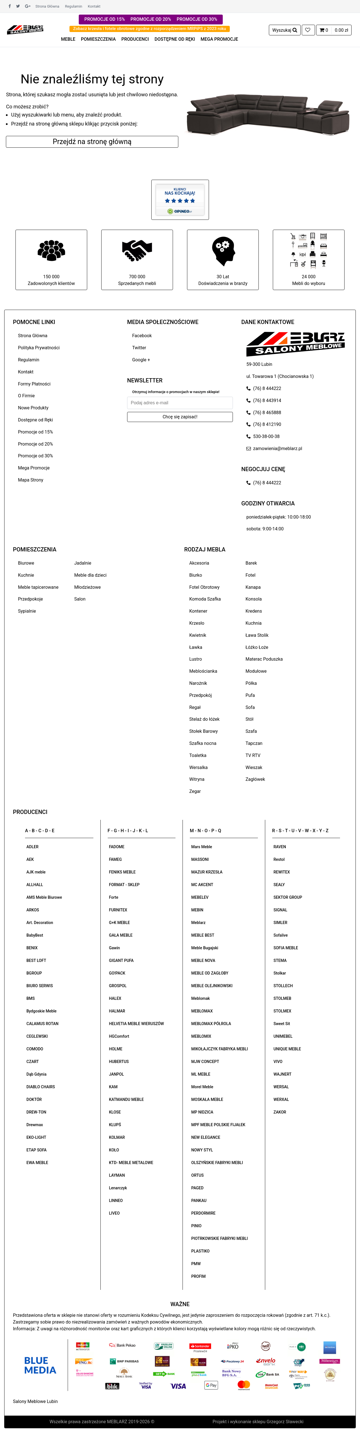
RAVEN (280, 847)
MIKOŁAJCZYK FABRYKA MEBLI (219, 1049)
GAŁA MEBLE (121, 935)
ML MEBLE (200, 1074)
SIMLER (280, 922)
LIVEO (114, 1213)
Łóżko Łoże (257, 647)
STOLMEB (282, 998)
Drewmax (34, 1125)
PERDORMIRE (203, 1213)
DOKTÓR (34, 1099)
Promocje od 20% (35, 444)
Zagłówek (255, 779)
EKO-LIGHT (36, 1137)
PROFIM (198, 1276)
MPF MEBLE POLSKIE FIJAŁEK (218, 1125)
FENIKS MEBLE (122, 872)
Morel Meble (202, 1087)
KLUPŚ (115, 1125)
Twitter (139, 347)
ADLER (32, 847)
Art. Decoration (39, 922)
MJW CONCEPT (205, 1061)
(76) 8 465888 (263, 412)
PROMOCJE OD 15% (104, 19)
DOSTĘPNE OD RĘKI (175, 39)
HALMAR (117, 1011)
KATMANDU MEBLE (126, 1099)
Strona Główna (47, 6)
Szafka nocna (202, 743)
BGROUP (34, 973)
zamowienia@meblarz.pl (274, 448)
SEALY (279, 884)
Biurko (195, 575)
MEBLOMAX (202, 1011)
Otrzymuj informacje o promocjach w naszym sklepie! (175, 392)
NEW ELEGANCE (205, 1137)
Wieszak (254, 767)
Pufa (250, 695)
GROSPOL (118, 986)
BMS (30, 998)
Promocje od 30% (35, 455)
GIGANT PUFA (121, 960)
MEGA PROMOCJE (219, 39)
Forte (113, 897)
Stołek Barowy (203, 731)
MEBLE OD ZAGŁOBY (209, 973)
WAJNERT (283, 1074)
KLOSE (115, 1112)
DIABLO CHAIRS (40, 1087)
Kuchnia (254, 623)
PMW (196, 1263)
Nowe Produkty (33, 407)
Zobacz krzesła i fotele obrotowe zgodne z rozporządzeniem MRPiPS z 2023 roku (149, 28)
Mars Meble (201, 847)
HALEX (115, 998)
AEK (30, 859)
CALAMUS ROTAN (42, 1023)
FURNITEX (118, 910)
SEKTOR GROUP (288, 897)
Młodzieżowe (87, 587)
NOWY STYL (202, 1150)
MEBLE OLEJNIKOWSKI (212, 986)
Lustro (195, 659)
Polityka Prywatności (39, 347)
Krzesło (196, 623)
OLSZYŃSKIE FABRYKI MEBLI (217, 1162)
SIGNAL (280, 910)
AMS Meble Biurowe (44, 897)
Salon (80, 599)
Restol (279, 859)
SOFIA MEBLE (286, 948)
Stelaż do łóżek (204, 719)
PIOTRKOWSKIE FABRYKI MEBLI (219, 1238)
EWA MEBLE (37, 1162)
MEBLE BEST (202, 935)
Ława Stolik (257, 635)
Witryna (196, 779)
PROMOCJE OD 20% (150, 19)
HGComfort (119, 1036)
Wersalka (198, 767)
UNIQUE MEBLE (287, 1049)
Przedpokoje (30, 599)
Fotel (250, 575)
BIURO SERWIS (39, 986)
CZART (32, 1061)
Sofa (250, 707)
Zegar (195, 791)
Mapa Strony (30, 480)
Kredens (254, 611)
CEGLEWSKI (37, 1036)
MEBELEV (199, 897)
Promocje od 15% (35, 432)
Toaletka (197, 755)
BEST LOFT (36, 960)
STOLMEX (282, 1011)
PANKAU (198, 1200)
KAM (113, 1087)
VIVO (278, 1061)
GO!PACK (117, 973)
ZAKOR (280, 1112)
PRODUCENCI (135, 39)
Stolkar (280, 973)
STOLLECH (283, 986)
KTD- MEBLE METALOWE (131, 1162)
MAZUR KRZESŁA (206, 872)
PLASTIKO (200, 1251)
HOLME (115, 1049)
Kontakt (94, 6)
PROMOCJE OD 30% (197, 19)
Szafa (251, 731)
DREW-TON (36, 1112)
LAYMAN (117, 1175)
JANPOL (116, 1074)
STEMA (280, 960)
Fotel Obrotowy (204, 587)
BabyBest (34, 935)
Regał (195, 707)
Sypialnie (27, 611)
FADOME (117, 847)
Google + (141, 359)
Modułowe (256, 671)
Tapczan (254, 743)
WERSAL (281, 1087)
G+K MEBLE (119, 922)
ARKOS (32, 910)
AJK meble (36, 872)
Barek (251, 563)
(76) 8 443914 (263, 400)
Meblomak (200, 998)
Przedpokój (200, 695)
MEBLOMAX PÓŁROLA (211, 1023)
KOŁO (114, 1150)
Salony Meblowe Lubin (35, 1401)
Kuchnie (26, 575)
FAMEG (115, 859)
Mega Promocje (34, 468)
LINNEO (116, 1200)
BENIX (32, 948)
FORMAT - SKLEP (124, 884)
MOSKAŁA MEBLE (207, 1099)
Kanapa (253, 587)
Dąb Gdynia (36, 1074)
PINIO (196, 1226)
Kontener (198, 611)
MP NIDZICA (202, 1112)
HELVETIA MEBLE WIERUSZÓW (136, 1023)
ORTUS (197, 1175)
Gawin (114, 948)
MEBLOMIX (201, 1036)
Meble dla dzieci (90, 575)
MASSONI (200, 859)
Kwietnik (197, 635)
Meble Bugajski (204, 948)
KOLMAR (117, 1137)
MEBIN (197, 910)
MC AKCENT (202, 884)
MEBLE (68, 39)
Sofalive (281, 935)
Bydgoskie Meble (41, 1011)
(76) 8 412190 (263, 424)
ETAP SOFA (36, 1150)
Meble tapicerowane (38, 587)
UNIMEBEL (283, 1036)
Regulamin (73, 6)
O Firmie (26, 395)
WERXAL (281, 1099)
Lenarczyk (118, 1188)
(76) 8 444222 (263, 388)
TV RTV (253, 755)
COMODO (34, 1049)
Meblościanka (203, 671)
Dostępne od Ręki (35, 420)
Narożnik (198, 683)
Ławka (195, 647)
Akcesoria (199, 563)
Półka (251, 683)
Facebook (142, 335)
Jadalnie (82, 563)
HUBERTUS (119, 1061)
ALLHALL (34, 884)
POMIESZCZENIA (98, 39)
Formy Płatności (34, 384)
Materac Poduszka (264, 659)
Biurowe (26, 563)
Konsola (254, 599)
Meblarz (198, 922)
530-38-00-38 (263, 436)
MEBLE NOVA (203, 960)
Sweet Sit (282, 1023)
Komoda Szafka (205, 599)
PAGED (197, 1188)
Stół (249, 719)
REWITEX (282, 872)
